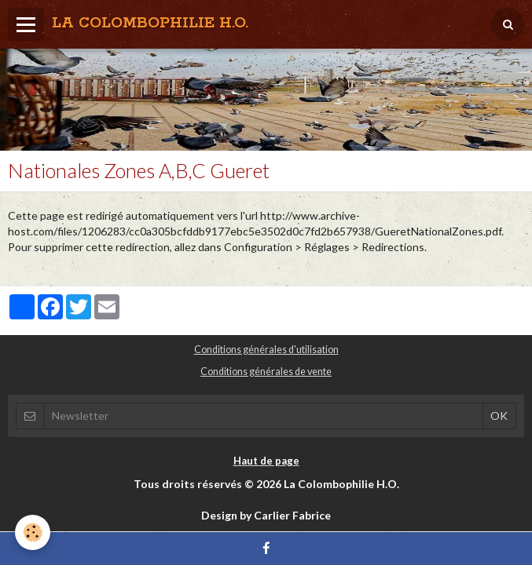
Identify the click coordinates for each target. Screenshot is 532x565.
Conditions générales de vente (266, 371)
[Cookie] (33, 532)
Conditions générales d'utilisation (266, 349)
